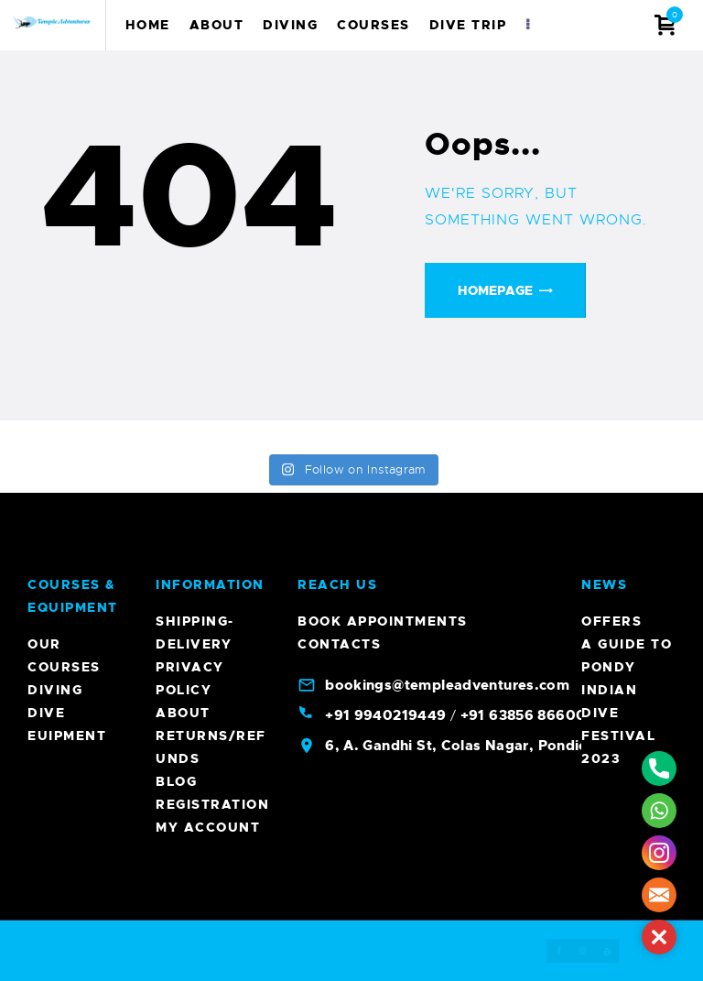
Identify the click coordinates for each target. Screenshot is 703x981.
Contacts (339, 644)
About (183, 712)
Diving (54, 689)
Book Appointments (382, 621)
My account (208, 827)
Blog (176, 781)
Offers (611, 621)
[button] (659, 937)
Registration (212, 804)
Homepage (495, 290)
